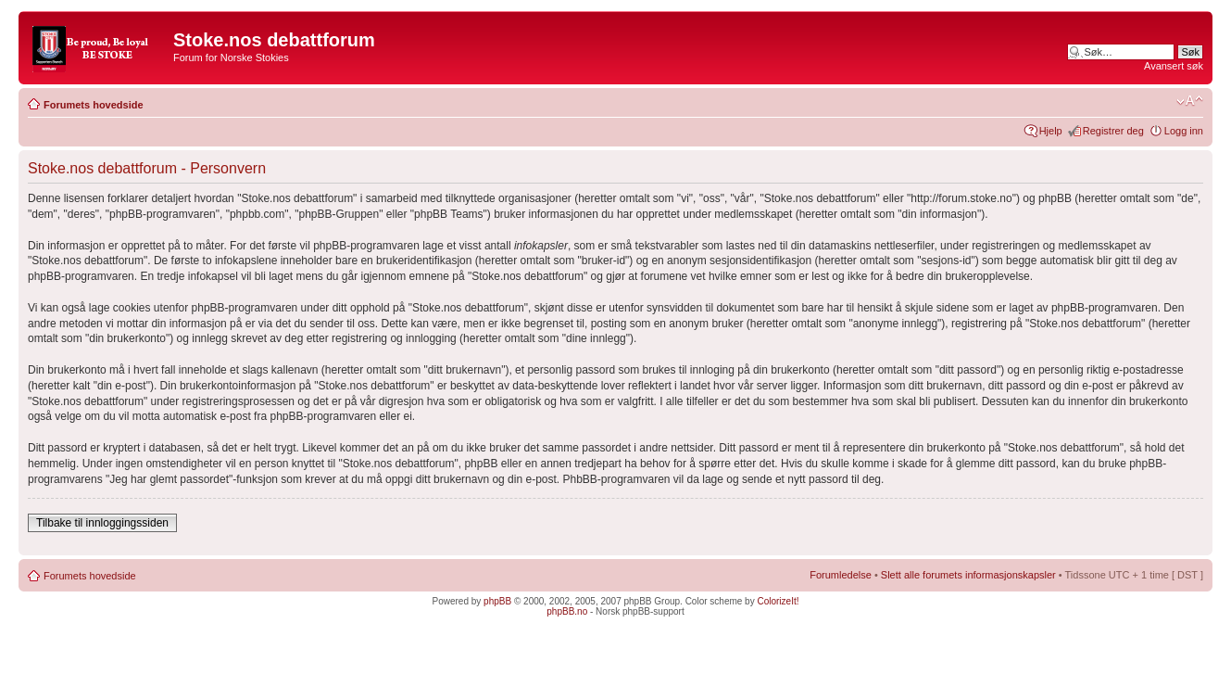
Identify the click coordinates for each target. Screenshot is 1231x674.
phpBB (497, 601)
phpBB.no (566, 611)
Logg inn (1183, 130)
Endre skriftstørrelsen (1189, 101)
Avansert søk (1173, 65)
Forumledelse (841, 574)
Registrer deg (1113, 130)
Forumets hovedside (94, 104)
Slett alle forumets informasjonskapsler (968, 574)
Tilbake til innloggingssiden (102, 522)
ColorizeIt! (777, 601)
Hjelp (1050, 130)
